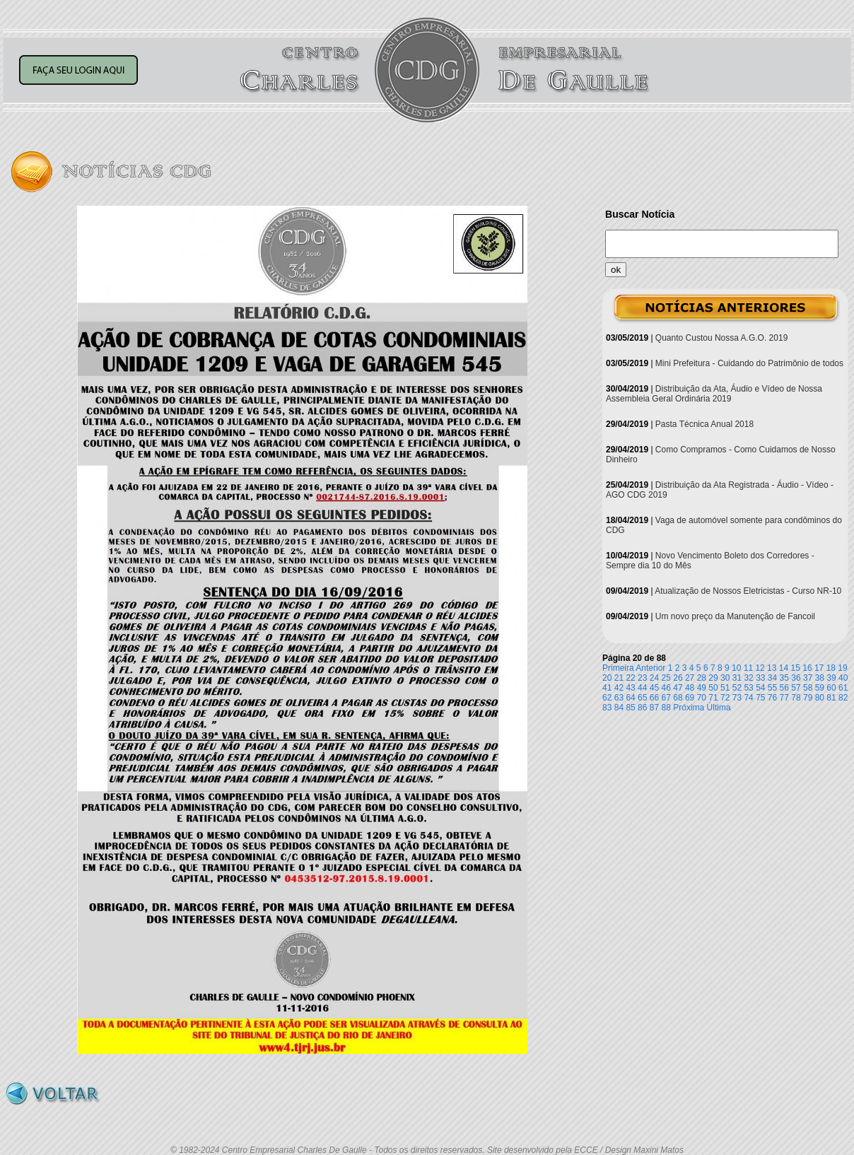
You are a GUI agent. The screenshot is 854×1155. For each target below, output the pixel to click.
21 (619, 678)
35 (784, 678)
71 (713, 698)
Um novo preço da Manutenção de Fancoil (735, 616)
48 (689, 688)
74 (748, 698)
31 (737, 678)
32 (748, 678)
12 (759, 668)
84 (619, 708)
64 (630, 698)
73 (737, 698)
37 (807, 678)
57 (795, 688)
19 (842, 668)
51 (725, 688)
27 (689, 678)
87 (654, 708)
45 (654, 688)
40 (843, 678)
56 (784, 688)
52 (737, 688)
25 (666, 678)
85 (630, 708)
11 (748, 668)
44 (642, 688)
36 (795, 678)
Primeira (618, 668)
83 (607, 708)
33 (760, 678)
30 (725, 678)
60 (831, 688)
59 (819, 688)
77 (784, 698)
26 (677, 678)
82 (843, 698)
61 (843, 688)
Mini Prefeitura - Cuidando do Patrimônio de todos (749, 363)
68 (677, 698)
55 (772, 688)
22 (630, 678)
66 (654, 698)
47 (677, 688)
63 (619, 698)
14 (783, 668)
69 (689, 698)
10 (736, 668)
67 (666, 698)
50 (713, 688)
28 (701, 678)
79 (807, 698)
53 (748, 688)
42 (619, 688)
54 (760, 688)
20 (607, 678)
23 (642, 678)
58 (807, 688)
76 (772, 698)
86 (642, 708)
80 (819, 698)
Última (719, 708)
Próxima (688, 708)
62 (607, 698)
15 (795, 668)
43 (630, 688)
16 (807, 668)
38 (819, 678)
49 (701, 688)
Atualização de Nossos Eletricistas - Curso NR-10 (748, 591)
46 (666, 688)
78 (795, 698)
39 (831, 678)
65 (642, 698)
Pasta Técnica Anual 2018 (704, 424)
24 (654, 678)
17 (819, 668)
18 (831, 668)
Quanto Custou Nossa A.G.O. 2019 (721, 338)
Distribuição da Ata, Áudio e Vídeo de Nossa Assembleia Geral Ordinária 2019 (714, 394)
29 (713, 678)
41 (607, 688)
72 (725, 698)
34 (772, 678)
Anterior (650, 668)
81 (831, 698)
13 (771, 668)
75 (760, 698)
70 (701, 698)
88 (666, 708)
